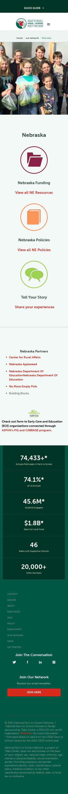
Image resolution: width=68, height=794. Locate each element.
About (11, 606)
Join (9, 617)
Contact (12, 594)
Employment (14, 629)
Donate (11, 600)
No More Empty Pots (23, 386)
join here (34, 692)
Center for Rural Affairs (24, 357)
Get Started (14, 647)
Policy (11, 623)
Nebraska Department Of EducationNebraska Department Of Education (33, 375)
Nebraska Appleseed (23, 364)
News (10, 641)
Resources (13, 611)
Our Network (15, 635)
